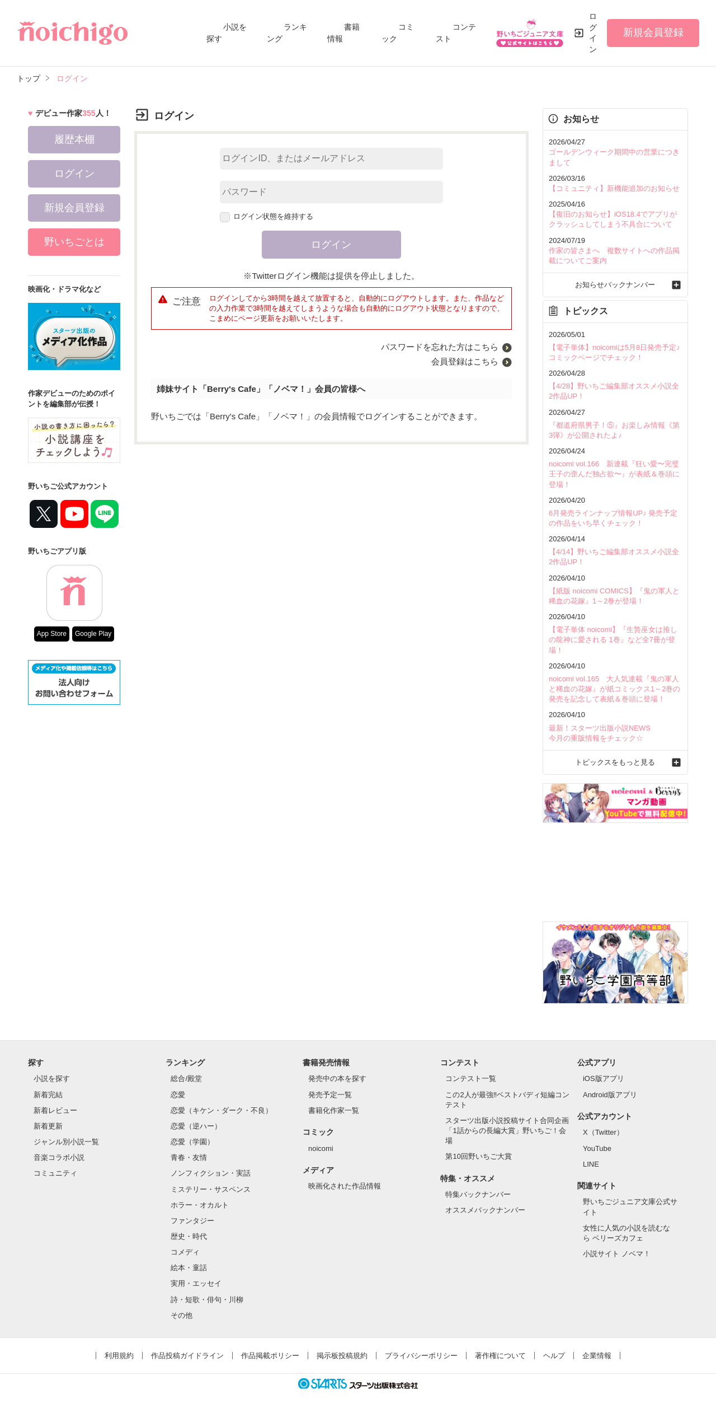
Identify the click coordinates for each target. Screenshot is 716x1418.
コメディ (185, 1252)
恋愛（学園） (192, 1142)
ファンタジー (192, 1220)
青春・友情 (189, 1157)
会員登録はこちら (464, 361)
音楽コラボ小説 (59, 1157)
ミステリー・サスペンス (211, 1189)
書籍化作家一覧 (333, 1110)
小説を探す (52, 1078)
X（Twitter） (603, 1132)
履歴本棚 (74, 139)
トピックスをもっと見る (615, 762)
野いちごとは (74, 241)
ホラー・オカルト (200, 1205)
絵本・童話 (189, 1267)
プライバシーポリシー (421, 1355)
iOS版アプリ (603, 1078)
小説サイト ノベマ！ (617, 1253)
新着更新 (48, 1126)
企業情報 (596, 1355)
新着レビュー (55, 1110)
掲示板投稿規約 (342, 1355)
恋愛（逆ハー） (196, 1126)
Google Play (93, 634)
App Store (52, 634)
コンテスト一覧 (470, 1078)
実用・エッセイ (196, 1283)
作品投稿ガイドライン (187, 1355)
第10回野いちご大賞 (478, 1156)
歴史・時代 (189, 1236)
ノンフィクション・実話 (211, 1173)
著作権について (500, 1355)
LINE (591, 1164)
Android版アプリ (610, 1095)
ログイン (593, 33)
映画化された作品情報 (344, 1186)
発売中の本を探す (337, 1078)
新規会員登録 (653, 32)
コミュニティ (55, 1173)
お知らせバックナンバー (615, 284)
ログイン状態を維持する (267, 216)
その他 (181, 1315)
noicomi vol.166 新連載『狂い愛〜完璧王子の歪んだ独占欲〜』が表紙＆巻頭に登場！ (614, 474)
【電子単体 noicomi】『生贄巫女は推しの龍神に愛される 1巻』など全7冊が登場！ (613, 639)
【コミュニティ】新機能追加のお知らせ (614, 188)
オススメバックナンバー (485, 1210)
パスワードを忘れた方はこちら (439, 347)
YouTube (597, 1148)
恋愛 (178, 1095)
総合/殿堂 (186, 1078)
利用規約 (119, 1355)
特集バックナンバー (478, 1194)
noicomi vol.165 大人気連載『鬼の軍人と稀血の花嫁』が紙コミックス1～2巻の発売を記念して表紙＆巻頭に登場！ (614, 689)
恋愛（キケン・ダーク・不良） (221, 1110)
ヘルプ (554, 1355)
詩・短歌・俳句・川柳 (207, 1299)
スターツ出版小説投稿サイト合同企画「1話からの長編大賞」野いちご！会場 (507, 1130)
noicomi (320, 1148)
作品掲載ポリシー (270, 1355)
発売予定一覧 (330, 1095)
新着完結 (48, 1095)
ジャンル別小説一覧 (66, 1142)
